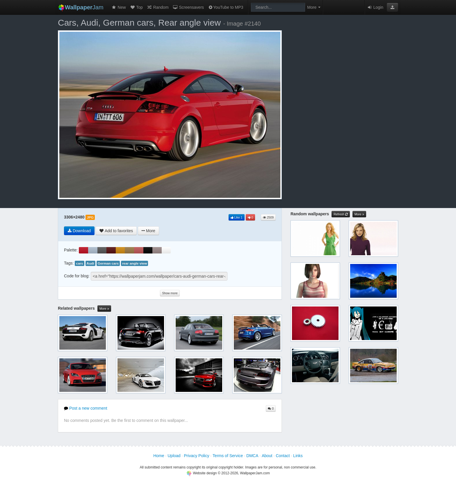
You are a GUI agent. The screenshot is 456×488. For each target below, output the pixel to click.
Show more (169, 293)
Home (158, 455)
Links (298, 455)
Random (158, 7)
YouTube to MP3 (225, 7)
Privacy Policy (196, 455)
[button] (392, 7)
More (104, 309)
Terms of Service (228, 455)
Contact (283, 455)
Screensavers (188, 7)
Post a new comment (85, 408)
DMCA (252, 455)
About (267, 455)
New (118, 7)
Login (375, 7)
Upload (174, 455)
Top (136, 7)
